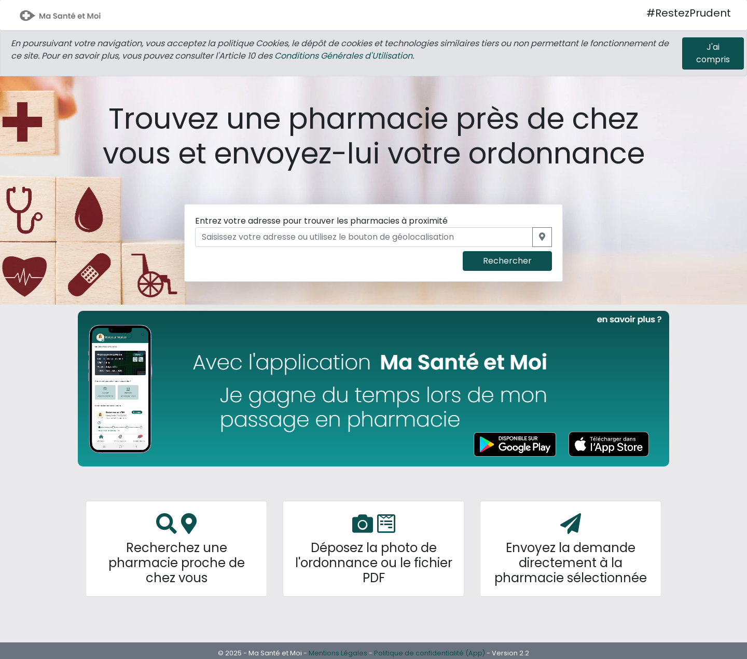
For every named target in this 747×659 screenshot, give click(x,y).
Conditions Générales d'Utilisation (343, 56)
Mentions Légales (338, 653)
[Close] (713, 53)
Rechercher (507, 261)
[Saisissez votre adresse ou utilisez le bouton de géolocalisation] (364, 237)
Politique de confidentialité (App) (429, 653)
